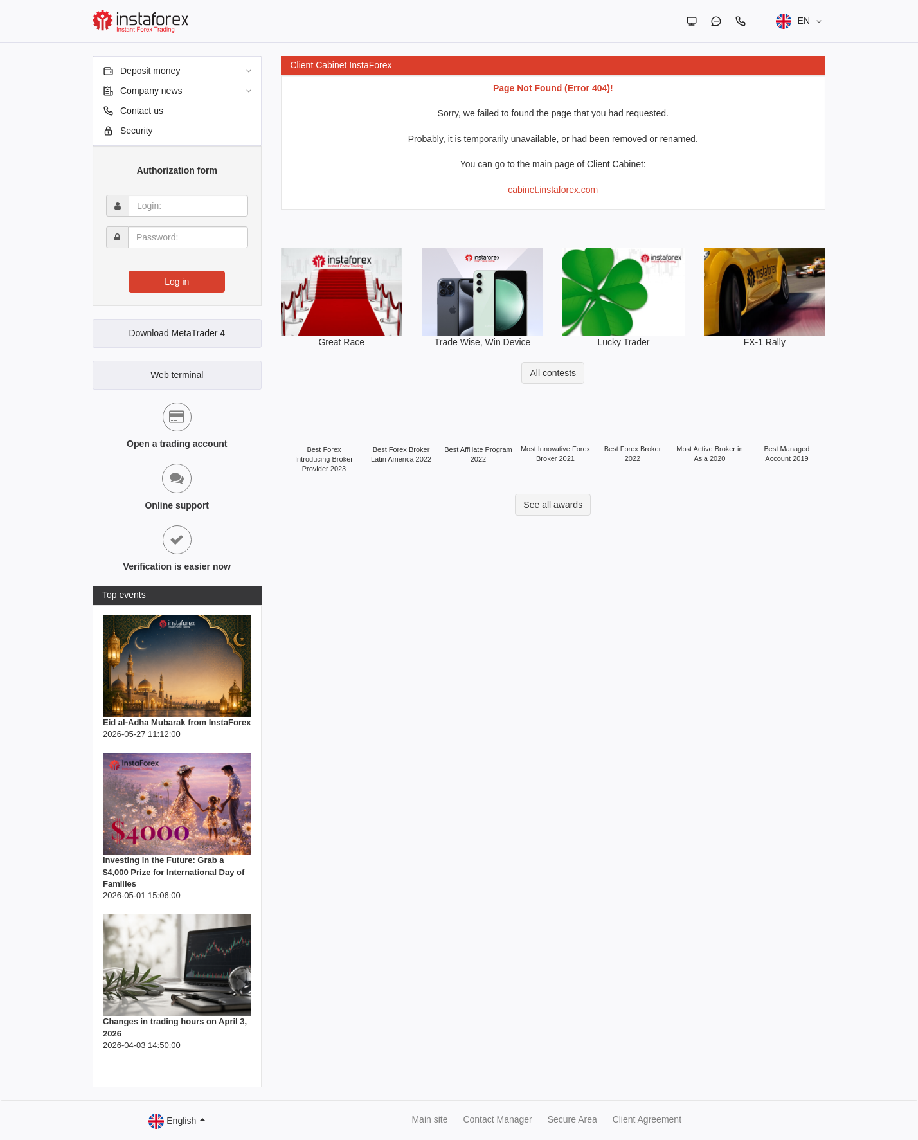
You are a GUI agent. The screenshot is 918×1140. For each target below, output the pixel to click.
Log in (177, 281)
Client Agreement (647, 1119)
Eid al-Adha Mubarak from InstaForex (177, 722)
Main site (429, 1119)
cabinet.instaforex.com (553, 190)
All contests (553, 373)
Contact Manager (497, 1119)
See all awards (552, 505)
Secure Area (572, 1119)
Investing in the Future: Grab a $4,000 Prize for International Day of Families (173, 871)
